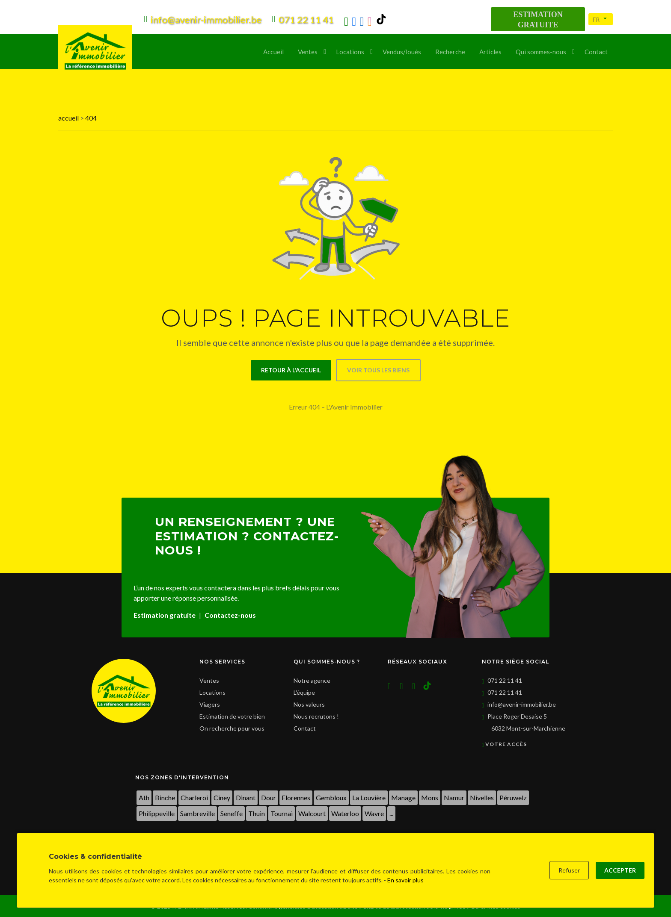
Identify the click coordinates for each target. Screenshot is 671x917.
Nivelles (482, 797)
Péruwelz (513, 797)
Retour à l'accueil (291, 370)
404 (91, 118)
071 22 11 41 (504, 680)
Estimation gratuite (165, 615)
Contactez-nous (230, 615)
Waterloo (345, 813)
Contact (596, 52)
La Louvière (369, 797)
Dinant (245, 797)
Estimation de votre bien (232, 716)
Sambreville (197, 813)
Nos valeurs (309, 704)
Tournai (281, 813)
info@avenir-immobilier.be (521, 704)
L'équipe (304, 692)
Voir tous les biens (378, 370)
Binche (165, 797)
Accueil (273, 52)
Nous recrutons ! (316, 716)
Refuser (569, 870)
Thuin (256, 813)
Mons (429, 797)
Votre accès (504, 744)
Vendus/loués (402, 52)
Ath (144, 797)
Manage (403, 797)
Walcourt (312, 813)
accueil (69, 118)
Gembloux (331, 797)
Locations (350, 52)
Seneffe (231, 813)
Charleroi (194, 797)
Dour (268, 797)
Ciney (222, 797)
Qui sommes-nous (541, 52)
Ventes (308, 52)
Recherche (450, 52)
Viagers (209, 704)
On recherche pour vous (231, 728)
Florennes (296, 797)
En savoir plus (405, 880)
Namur (454, 797)
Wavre (374, 813)
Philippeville (157, 813)
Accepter (620, 870)
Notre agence (312, 680)
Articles (490, 52)
